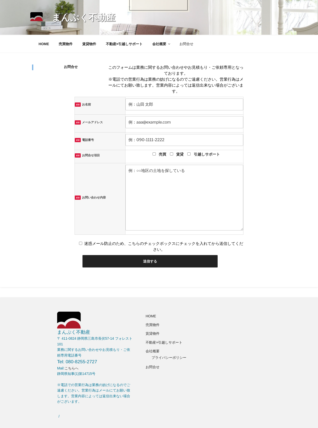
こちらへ (72, 368)
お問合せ (186, 44)
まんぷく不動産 (83, 17)
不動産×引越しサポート (124, 44)
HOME (44, 44)
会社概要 (161, 44)
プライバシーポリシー (169, 358)
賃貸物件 (89, 44)
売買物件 (66, 44)
